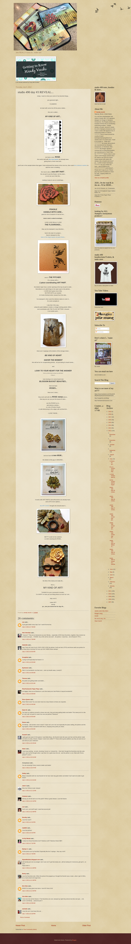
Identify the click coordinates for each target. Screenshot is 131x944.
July (111, 459)
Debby (24, 773)
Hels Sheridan (26, 632)
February (112, 581)
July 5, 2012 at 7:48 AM (28, 627)
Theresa (24, 678)
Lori (23, 807)
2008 (110, 599)
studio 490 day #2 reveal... (112, 552)
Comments (99, 332)
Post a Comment (25, 917)
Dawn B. (24, 710)
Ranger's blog (98, 613)
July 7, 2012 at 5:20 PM (28, 913)
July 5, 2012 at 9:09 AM (28, 693)
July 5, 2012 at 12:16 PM (29, 801)
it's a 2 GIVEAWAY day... (112, 469)
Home (53, 925)
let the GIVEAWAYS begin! (112, 482)
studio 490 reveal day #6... (112, 517)
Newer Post (20, 925)
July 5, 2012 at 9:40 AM (28, 704)
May (111, 572)
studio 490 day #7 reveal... (112, 508)
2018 (110, 414)
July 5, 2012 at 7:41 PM (28, 843)
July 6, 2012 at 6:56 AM (28, 903)
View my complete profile (102, 177)
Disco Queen (26, 699)
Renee (24, 722)
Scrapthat (25, 657)
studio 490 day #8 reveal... (112, 499)
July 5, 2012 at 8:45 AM (28, 672)
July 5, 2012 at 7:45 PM (28, 854)
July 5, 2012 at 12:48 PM (29, 811)
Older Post (86, 925)
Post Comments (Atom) (30, 929)
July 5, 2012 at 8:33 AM (28, 662)
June (111, 569)
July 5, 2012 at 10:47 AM (29, 767)
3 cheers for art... (112, 462)
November (112, 440)
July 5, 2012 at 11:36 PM (29, 880)
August (112, 454)
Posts (98, 328)
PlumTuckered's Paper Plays (30, 689)
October (112, 444)
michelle (24, 909)
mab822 (24, 828)
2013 (110, 428)
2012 (110, 430)
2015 (110, 422)
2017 (110, 417)
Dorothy (24, 817)
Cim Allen (25, 896)
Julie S (24, 785)
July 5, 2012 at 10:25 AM (29, 743)
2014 (110, 425)
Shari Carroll (98, 621)
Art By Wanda (26, 838)
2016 (110, 420)
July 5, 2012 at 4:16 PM (28, 822)
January (112, 586)
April (111, 575)
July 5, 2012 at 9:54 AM (28, 729)
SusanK (24, 734)
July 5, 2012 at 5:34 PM (28, 832)
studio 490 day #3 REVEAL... (112, 543)
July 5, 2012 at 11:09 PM (29, 868)
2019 (110, 411)
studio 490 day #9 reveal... (112, 490)
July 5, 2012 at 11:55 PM (29, 891)
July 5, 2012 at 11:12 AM (29, 790)
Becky (24, 873)
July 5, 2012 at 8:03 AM (28, 651)
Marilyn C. (25, 849)
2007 (110, 602)
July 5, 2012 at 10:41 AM (29, 757)
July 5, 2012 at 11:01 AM (29, 780)
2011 (110, 591)
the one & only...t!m (100, 618)
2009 (110, 596)
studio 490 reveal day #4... (112, 534)
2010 (110, 594)
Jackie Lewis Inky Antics (101, 611)
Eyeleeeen (25, 668)
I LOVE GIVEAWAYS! (112, 476)
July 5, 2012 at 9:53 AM (28, 716)
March (111, 577)
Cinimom (25, 796)
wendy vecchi (101, 112)
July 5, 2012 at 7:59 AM (28, 639)
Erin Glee (25, 886)
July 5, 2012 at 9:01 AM (28, 683)
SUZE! (96, 616)
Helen (24, 748)
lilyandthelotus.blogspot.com (31, 859)
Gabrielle (25, 645)
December (112, 434)
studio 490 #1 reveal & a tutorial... (112, 562)
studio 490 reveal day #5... (112, 526)
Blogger (74, 940)
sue (23, 622)
